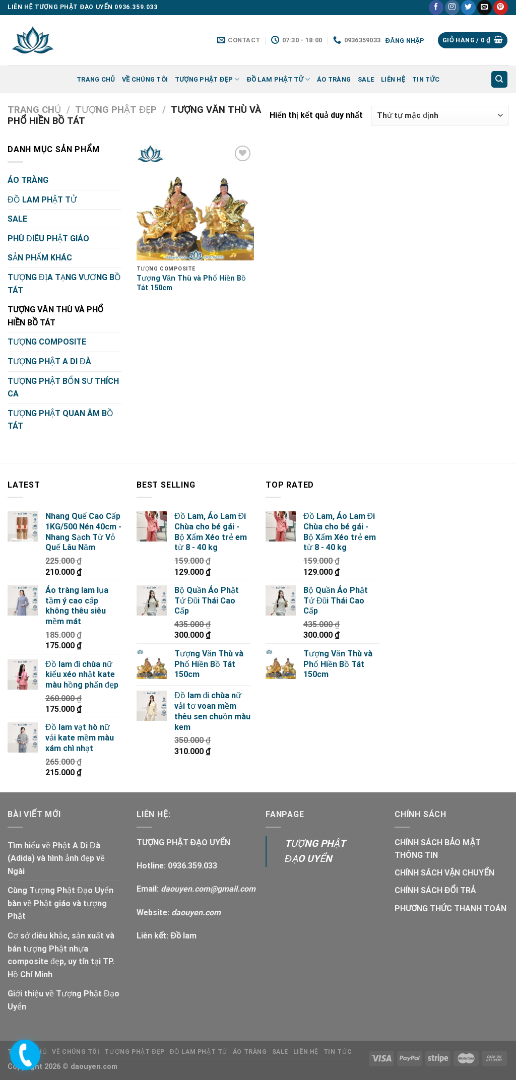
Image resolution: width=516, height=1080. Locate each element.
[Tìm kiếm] (499, 79)
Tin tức (425, 79)
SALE (366, 79)
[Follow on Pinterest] (500, 7)
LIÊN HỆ (393, 79)
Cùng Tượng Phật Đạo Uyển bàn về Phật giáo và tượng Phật (60, 903)
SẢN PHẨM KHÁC (40, 257)
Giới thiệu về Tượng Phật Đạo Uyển (63, 1000)
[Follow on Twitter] (468, 7)
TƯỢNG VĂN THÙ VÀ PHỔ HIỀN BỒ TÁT (55, 316)
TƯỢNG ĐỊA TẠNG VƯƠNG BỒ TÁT (64, 284)
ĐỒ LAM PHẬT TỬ (278, 79)
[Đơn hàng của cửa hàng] (439, 115)
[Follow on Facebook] (436, 7)
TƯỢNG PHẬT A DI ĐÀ (49, 361)
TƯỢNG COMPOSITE (47, 342)
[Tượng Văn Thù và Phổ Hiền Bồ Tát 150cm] (195, 201)
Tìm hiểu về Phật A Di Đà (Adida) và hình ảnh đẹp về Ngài (56, 858)
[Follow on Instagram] (452, 7)
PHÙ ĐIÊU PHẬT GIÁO (48, 238)
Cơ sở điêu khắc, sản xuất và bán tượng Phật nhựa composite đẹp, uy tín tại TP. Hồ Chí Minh (61, 955)
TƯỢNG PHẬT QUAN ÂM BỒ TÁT (60, 420)
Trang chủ (96, 79)
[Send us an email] (484, 7)
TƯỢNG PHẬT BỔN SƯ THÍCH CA (63, 387)
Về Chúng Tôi (145, 79)
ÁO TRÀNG (334, 79)
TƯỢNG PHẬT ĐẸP (207, 79)
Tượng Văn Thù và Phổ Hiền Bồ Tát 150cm (191, 283)
